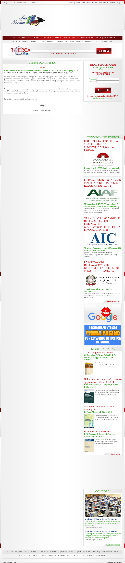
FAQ (118, 3)
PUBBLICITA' (80, 3)
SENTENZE (23, 552)
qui (36, 99)
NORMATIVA (54, 552)
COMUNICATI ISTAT (68, 552)
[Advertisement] (85, 20)
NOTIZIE (15, 41)
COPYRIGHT (103, 3)
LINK (116, 552)
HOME (71, 3)
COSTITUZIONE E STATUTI (88, 552)
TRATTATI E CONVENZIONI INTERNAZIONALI (82, 41)
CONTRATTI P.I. (106, 552)
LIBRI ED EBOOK (46, 41)
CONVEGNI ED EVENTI (29, 41)
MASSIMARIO (12, 552)
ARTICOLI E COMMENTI (39, 552)
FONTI (112, 3)
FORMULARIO (107, 41)
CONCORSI (59, 41)
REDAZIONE (92, 3)
